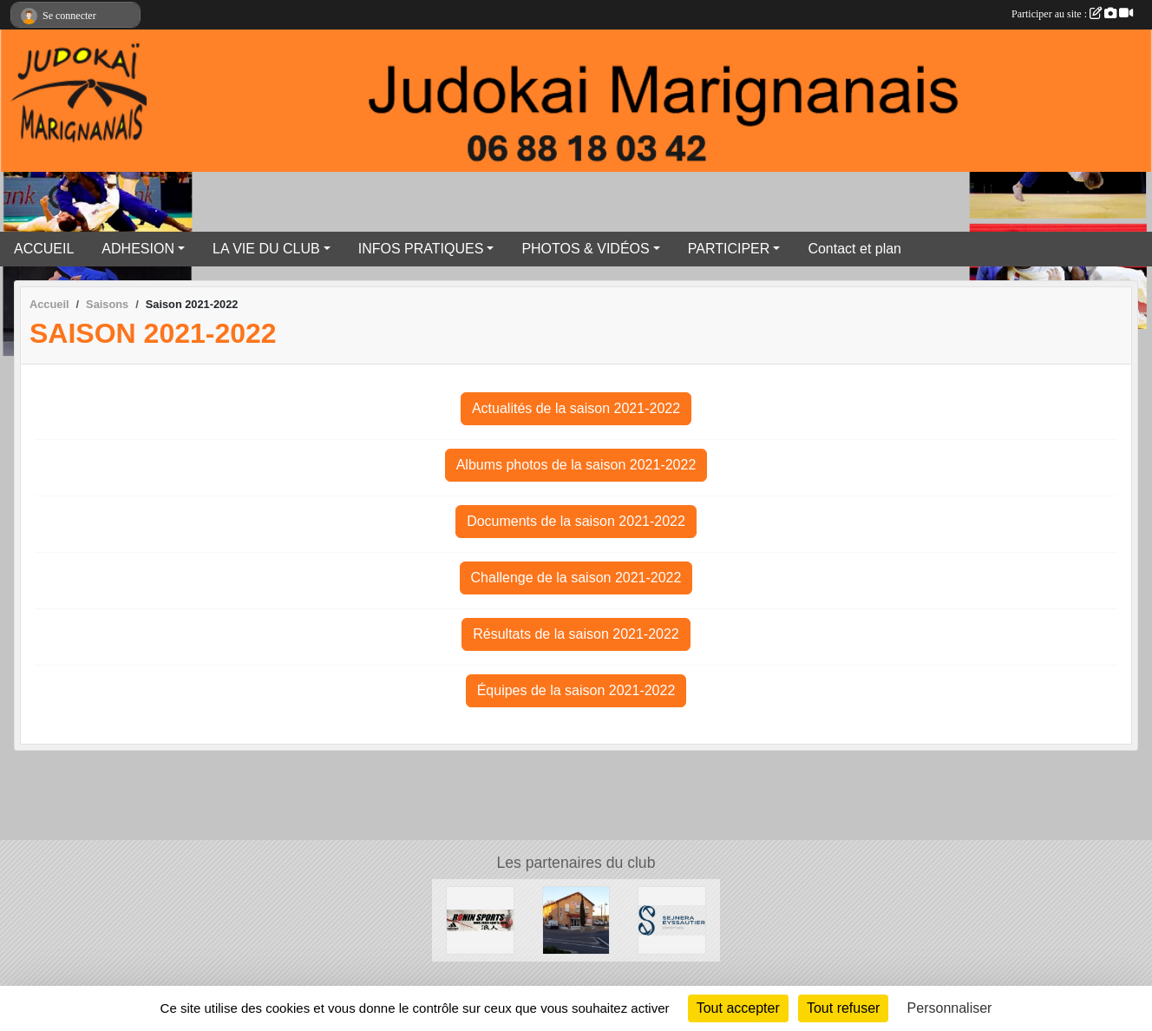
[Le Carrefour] (576, 919)
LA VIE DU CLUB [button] (266, 248)
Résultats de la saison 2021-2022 (576, 634)
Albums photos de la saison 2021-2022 (576, 464)
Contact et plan (854, 248)
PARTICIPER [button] (729, 248)
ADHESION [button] (137, 248)
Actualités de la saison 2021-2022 (576, 408)
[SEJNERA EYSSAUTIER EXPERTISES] (672, 919)
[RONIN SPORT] (480, 919)
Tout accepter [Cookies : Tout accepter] (738, 1008)
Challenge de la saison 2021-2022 (576, 577)
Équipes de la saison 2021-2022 (576, 690)
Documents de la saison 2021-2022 (576, 521)
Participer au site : (1072, 14)
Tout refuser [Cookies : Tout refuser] (843, 1008)
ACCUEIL (44, 248)
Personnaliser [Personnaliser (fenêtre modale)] (949, 1008)
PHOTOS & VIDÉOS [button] (585, 248)
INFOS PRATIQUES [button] (421, 248)
